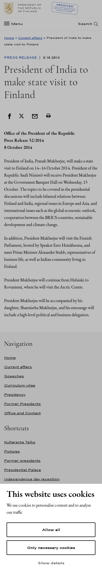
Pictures (12, 451)
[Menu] (15, 24)
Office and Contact (22, 413)
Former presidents (22, 460)
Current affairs (30, 38)
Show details (51, 562)
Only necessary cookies (51, 547)
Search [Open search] (85, 24)
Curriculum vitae (19, 385)
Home (9, 38)
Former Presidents (22, 404)
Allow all (51, 529)
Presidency (14, 394)
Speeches (14, 376)
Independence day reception (32, 479)
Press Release (21, 57)
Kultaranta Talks (19, 442)
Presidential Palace (22, 470)
